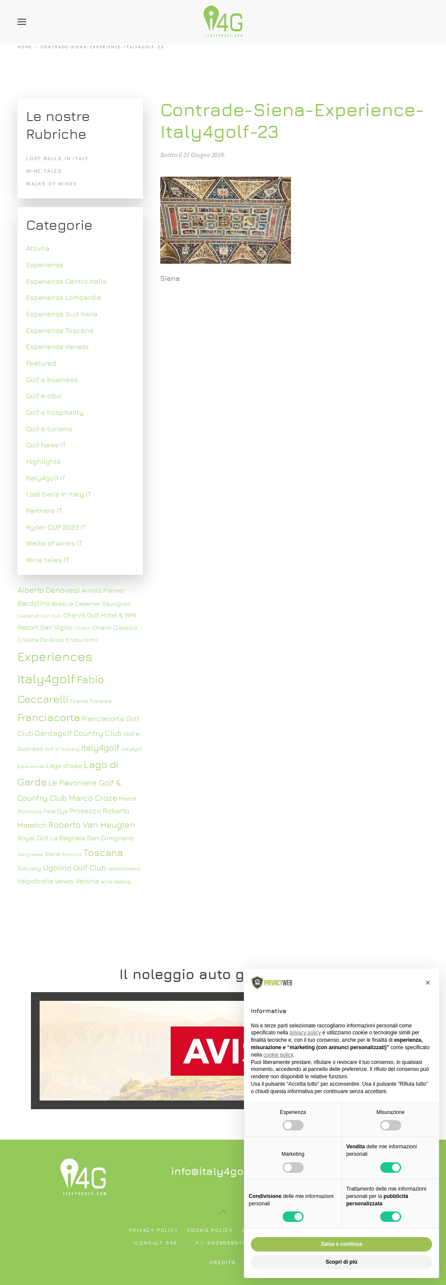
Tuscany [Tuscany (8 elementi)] (29, 868)
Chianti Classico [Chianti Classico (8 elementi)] (114, 627)
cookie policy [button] (278, 1055)
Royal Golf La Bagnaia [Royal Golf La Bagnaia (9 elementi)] (51, 838)
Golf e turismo (49, 429)
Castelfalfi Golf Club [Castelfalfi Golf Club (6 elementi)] (39, 615)
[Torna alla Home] (223, 22)
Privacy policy (153, 1230)
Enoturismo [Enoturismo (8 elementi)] (82, 639)
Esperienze (45, 264)
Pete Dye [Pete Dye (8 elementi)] (56, 811)
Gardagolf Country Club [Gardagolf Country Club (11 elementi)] (78, 733)
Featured (41, 363)
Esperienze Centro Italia (66, 281)
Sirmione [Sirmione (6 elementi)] (71, 854)
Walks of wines (52, 183)
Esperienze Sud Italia (62, 314)
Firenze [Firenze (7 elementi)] (79, 701)
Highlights (43, 461)
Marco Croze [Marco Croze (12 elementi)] (93, 797)
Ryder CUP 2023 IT (56, 527)
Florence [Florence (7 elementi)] (101, 701)
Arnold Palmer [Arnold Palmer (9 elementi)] (103, 590)
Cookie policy (210, 1230)
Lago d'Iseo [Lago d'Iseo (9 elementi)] (64, 765)
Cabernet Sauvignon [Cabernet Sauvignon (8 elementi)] (103, 603)
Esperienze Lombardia (63, 297)
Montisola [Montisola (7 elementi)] (29, 811)
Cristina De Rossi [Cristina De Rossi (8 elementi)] (40, 639)
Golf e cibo (43, 395)
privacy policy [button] (305, 1033)
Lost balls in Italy (57, 158)
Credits (223, 1262)
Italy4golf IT (46, 478)
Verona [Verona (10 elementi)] (87, 880)
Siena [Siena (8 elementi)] (52, 853)
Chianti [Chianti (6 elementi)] (82, 628)
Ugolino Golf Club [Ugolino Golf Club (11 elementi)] (74, 867)
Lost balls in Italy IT (58, 494)
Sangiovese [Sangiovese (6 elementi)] (30, 854)
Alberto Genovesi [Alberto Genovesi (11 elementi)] (48, 589)
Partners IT (44, 510)
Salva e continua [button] (341, 1244)
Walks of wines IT (54, 543)
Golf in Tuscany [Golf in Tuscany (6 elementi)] (62, 749)
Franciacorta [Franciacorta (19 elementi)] (48, 717)
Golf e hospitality (55, 412)
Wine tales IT (47, 560)
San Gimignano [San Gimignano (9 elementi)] (110, 838)
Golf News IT (46, 445)
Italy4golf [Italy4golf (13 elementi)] (100, 747)
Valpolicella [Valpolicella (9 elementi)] (35, 881)
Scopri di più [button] (342, 1262)
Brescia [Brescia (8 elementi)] (62, 603)
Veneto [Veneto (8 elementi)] (64, 881)
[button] (21, 22)
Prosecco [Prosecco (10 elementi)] (85, 810)
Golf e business (52, 379)
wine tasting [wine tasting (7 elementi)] (116, 881)
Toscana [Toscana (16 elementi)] (103, 852)
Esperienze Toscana (60, 330)
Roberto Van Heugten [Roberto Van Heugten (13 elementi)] (91, 824)
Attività (38, 248)
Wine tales (44, 171)
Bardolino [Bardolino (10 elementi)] (33, 603)
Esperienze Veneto (57, 346)
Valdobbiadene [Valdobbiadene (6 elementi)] (124, 868)
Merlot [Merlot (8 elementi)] (128, 798)
